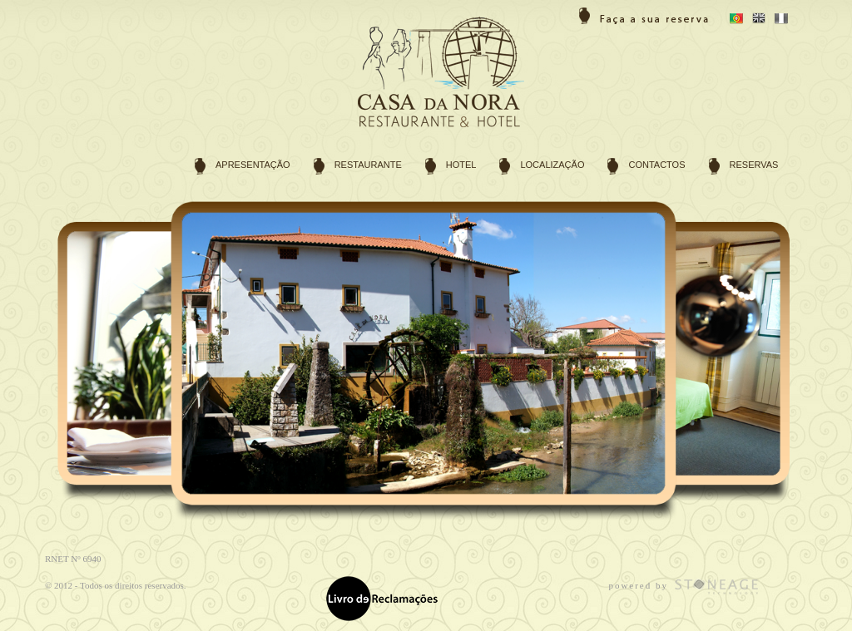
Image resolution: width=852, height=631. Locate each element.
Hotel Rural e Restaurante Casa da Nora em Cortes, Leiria (449, 77)
